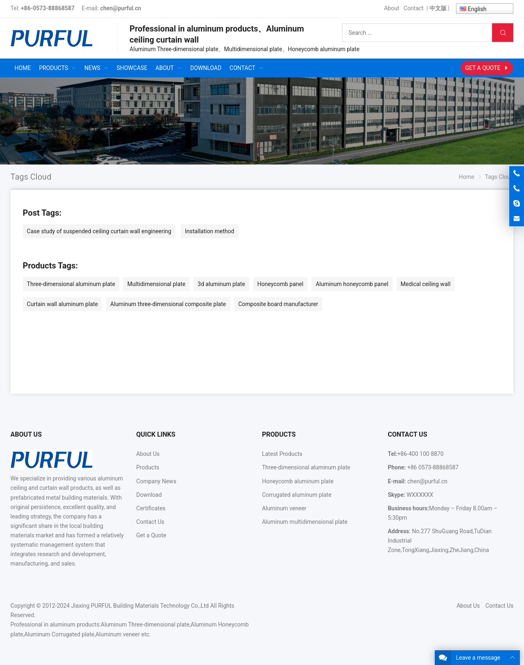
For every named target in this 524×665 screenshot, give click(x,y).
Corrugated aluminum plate (297, 494)
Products (147, 467)
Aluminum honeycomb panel (352, 284)
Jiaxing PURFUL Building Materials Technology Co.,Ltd (140, 605)
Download (149, 494)
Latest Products (282, 454)
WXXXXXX (420, 494)
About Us (148, 454)
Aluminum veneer (284, 508)
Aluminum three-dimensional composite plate (168, 304)
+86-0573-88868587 (48, 8)
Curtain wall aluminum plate (62, 304)
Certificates (151, 508)
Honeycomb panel (280, 284)
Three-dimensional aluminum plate (71, 284)
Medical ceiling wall (426, 284)
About (391, 8)
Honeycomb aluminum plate (298, 481)
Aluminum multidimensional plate (305, 521)
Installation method (209, 231)
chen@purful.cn (120, 8)
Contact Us (150, 521)
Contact (414, 8)
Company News (156, 481)
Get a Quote (151, 535)
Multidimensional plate (156, 284)
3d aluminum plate (221, 284)
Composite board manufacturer (278, 304)
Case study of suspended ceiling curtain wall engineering (99, 231)
